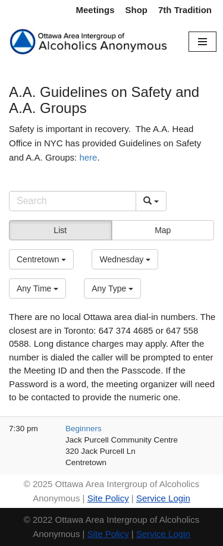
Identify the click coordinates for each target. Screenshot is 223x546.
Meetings (95, 10)
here (88, 157)
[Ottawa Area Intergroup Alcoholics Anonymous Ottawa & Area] (90, 41)
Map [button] (163, 230)
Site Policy (108, 498)
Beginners (83, 428)
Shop (136, 10)
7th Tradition (185, 10)
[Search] (72, 201)
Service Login (163, 498)
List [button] (60, 230)
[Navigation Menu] (202, 42)
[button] (41, 259)
